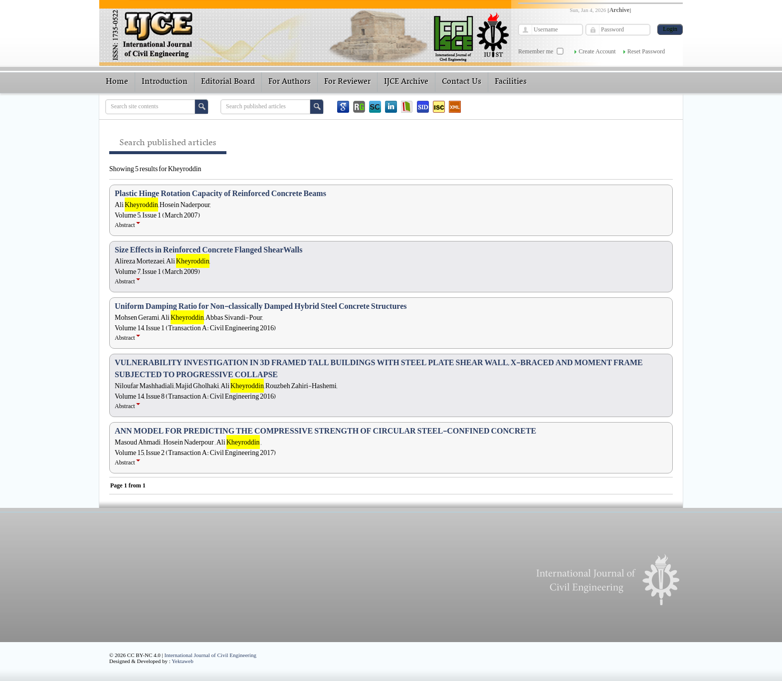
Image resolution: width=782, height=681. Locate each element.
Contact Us (461, 82)
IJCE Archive (406, 82)
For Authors (289, 82)
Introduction (165, 82)
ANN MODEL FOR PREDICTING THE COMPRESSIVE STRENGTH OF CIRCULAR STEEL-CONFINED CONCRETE (325, 431)
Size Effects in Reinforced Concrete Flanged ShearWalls (208, 250)
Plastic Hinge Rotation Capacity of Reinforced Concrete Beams (220, 194)
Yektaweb (183, 661)
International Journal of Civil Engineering (211, 655)
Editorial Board (228, 82)
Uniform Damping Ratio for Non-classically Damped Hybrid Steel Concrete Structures (260, 306)
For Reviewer (347, 82)
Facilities (511, 82)
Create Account (597, 51)
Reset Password (646, 51)
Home (117, 82)
